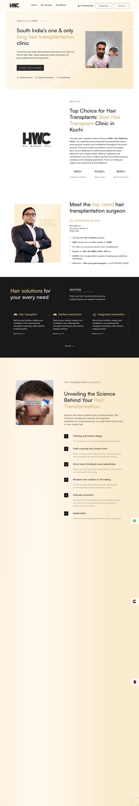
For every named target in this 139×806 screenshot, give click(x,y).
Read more (19, 334)
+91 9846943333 (85, 6)
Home (34, 5)
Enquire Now (104, 6)
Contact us (122, 6)
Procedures (61, 5)
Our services (46, 5)
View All (69, 346)
